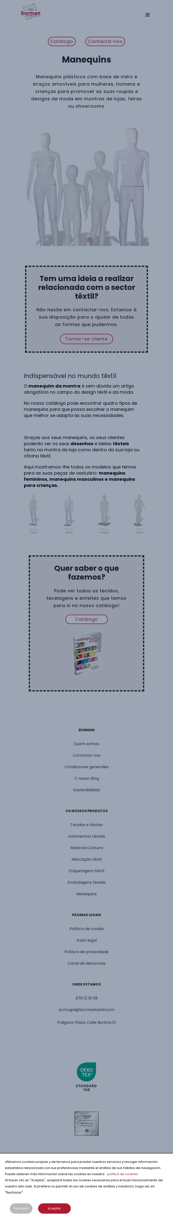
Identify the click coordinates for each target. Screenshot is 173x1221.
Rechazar (21, 1208)
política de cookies (122, 1174)
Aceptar (54, 1208)
